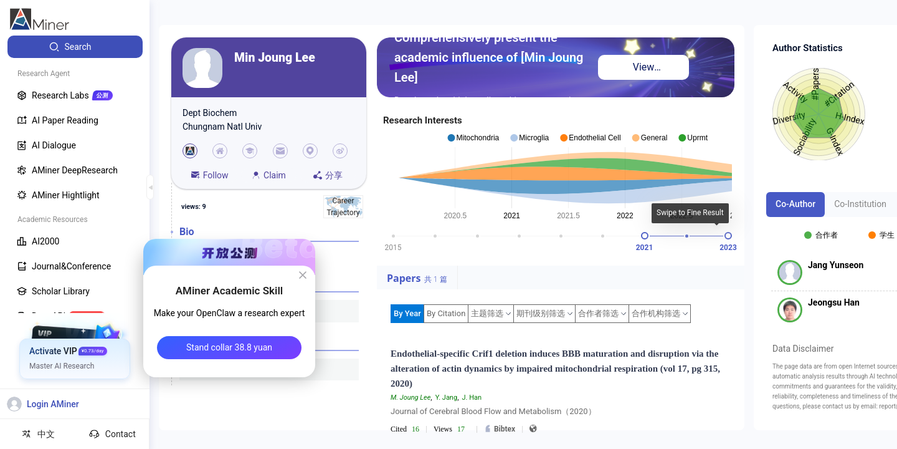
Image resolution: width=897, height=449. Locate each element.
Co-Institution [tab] (860, 204)
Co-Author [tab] (795, 204)
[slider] (644, 235)
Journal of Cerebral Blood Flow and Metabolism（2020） (493, 411)
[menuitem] (75, 47)
